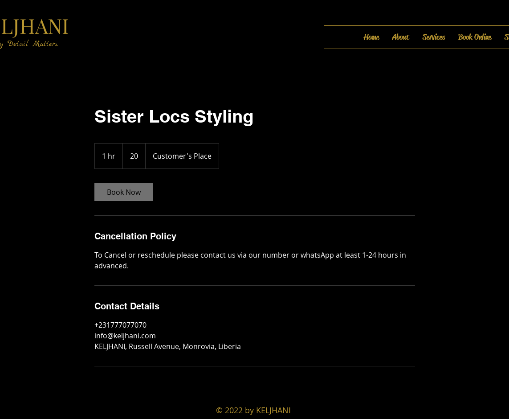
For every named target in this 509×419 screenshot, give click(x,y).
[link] (123, 192)
